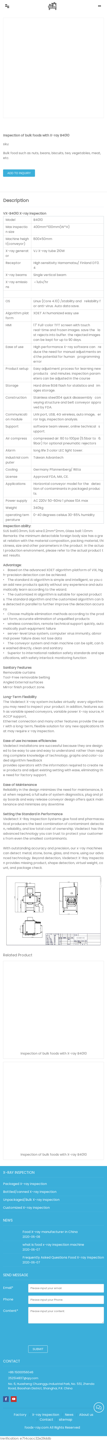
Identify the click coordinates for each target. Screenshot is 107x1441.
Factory (20, 1414)
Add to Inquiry (19, 173)
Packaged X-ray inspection (25, 1183)
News (69, 1414)
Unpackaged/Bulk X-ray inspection (31, 1199)
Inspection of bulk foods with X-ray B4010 (53, 1054)
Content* (10, 1310)
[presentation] (59, 1334)
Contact (46, 1419)
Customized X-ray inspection (26, 1207)
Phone (8, 1299)
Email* (8, 1287)
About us (86, 1414)
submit (38, 1349)
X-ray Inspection (45, 1414)
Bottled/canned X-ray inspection (29, 1191)
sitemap (65, 1419)
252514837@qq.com (23, 1378)
